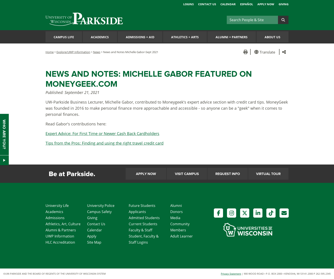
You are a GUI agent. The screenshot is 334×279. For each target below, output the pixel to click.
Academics (100, 37)
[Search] (252, 20)
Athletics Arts (185, 37)
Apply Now (265, 4)
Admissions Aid (140, 37)
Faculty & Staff (140, 230)
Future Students (142, 205)
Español (246, 4)
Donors (176, 211)
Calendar (228, 4)
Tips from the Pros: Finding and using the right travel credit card (104, 143)
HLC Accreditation (60, 242)
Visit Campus (187, 174)
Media (175, 217)
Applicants (137, 211)
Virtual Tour (268, 174)
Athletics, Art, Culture (63, 224)
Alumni (176, 205)
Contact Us (207, 4)
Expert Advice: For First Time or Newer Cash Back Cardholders (102, 133)
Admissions (55, 217)
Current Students (143, 224)
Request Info (227, 174)
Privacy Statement (231, 273)
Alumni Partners (232, 37)
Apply (91, 236)
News (96, 52)
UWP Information (60, 236)
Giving (283, 4)
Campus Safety (99, 211)
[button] (266, 52)
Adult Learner (181, 236)
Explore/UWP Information (73, 52)
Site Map (94, 242)
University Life (57, 205)
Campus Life (64, 37)
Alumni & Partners (61, 230)
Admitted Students (144, 217)
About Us (272, 37)
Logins (188, 4)
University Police (100, 205)
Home (50, 52)
